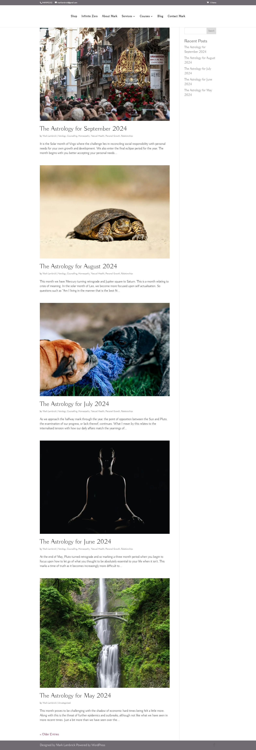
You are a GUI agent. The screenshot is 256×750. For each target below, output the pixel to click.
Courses (145, 16)
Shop (74, 16)
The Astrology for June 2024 (75, 542)
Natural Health (97, 136)
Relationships (127, 136)
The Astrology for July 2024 (74, 404)
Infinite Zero (89, 16)
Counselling (72, 136)
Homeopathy (84, 136)
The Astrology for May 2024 (75, 696)
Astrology (62, 136)
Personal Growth (112, 136)
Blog (160, 16)
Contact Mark (176, 16)
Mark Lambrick (49, 136)
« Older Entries (49, 734)
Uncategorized (64, 703)
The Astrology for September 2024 (83, 129)
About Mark (109, 16)
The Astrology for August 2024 (78, 267)
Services (127, 16)
